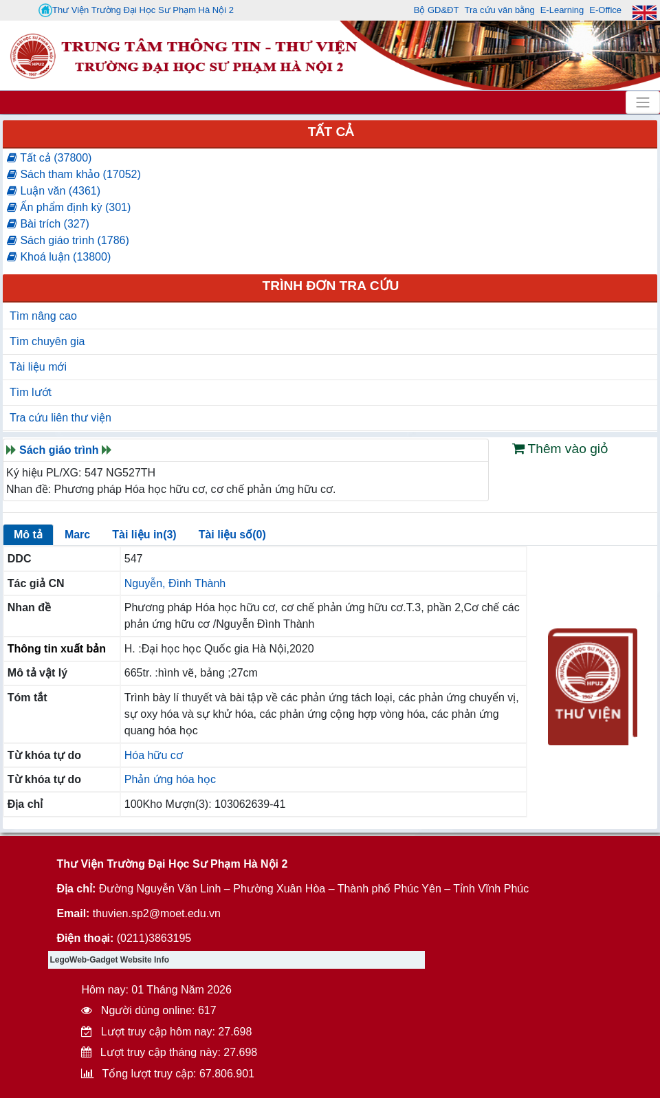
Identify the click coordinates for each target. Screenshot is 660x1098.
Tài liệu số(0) (232, 534)
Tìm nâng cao (43, 316)
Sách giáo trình (59, 450)
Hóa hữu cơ (153, 755)
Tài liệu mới (38, 367)
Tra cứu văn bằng (499, 10)
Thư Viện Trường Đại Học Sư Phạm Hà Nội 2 (136, 10)
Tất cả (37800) (49, 158)
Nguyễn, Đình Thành (175, 583)
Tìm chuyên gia (47, 341)
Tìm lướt (31, 392)
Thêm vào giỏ (560, 448)
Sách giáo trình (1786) (68, 240)
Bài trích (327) (48, 224)
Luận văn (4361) (53, 191)
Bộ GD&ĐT (436, 10)
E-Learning (562, 10)
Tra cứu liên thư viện (60, 418)
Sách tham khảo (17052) (74, 174)
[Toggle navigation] (643, 102)
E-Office (605, 10)
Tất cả (331, 131)
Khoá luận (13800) (59, 257)
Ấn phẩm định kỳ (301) (69, 207)
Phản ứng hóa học (170, 779)
